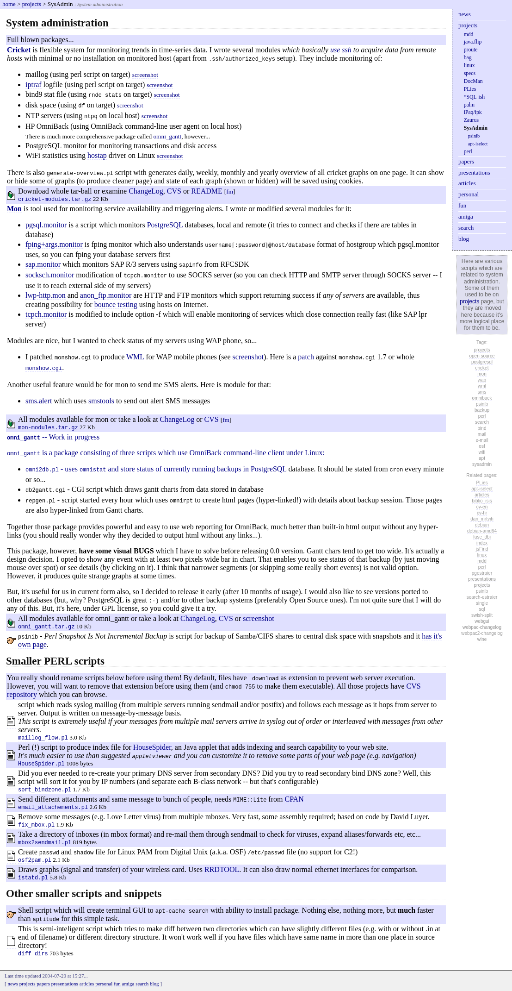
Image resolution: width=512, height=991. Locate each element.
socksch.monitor (49, 275)
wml (482, 386)
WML (135, 357)
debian (482, 524)
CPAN (293, 799)
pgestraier (482, 573)
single (482, 603)
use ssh (341, 50)
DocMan (473, 81)
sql (482, 609)
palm (469, 105)
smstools (101, 401)
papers (466, 161)
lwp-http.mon (45, 295)
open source (481, 355)
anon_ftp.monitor (106, 295)
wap (482, 380)
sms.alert (38, 401)
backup (482, 410)
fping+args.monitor (54, 244)
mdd (469, 34)
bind (482, 428)
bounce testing (115, 304)
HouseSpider (152, 747)
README (206, 191)
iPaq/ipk (473, 112)
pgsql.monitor (46, 225)
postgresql (482, 361)
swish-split (482, 615)
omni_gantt (167, 136)
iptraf (33, 84)
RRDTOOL (221, 869)
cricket (482, 367)
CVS (174, 191)
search (466, 227)
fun (462, 205)
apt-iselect (478, 143)
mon (481, 373)
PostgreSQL (165, 225)
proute (471, 50)
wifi (482, 452)
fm (229, 191)
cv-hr (482, 512)
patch (306, 357)
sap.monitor (43, 264)
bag (468, 58)
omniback (482, 398)
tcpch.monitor (46, 314)
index (481, 543)
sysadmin (482, 464)
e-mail (481, 440)
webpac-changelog (482, 627)
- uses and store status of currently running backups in (138, 469)
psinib (474, 135)
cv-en (481, 506)
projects (31, 3)
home (9, 3)
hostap (97, 155)
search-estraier (482, 597)
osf (482, 446)
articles (467, 183)
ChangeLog (146, 191)
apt (482, 458)
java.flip (473, 42)
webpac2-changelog (482, 633)
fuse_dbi (482, 536)
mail (482, 434)
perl (468, 152)
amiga (465, 216)
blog (463, 238)
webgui (482, 621)
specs (469, 73)
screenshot (145, 74)
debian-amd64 (482, 530)
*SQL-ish (474, 97)
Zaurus (471, 120)
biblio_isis (482, 500)
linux (469, 66)
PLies (470, 89)
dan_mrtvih (481, 518)
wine (482, 639)
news (464, 14)
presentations (474, 172)
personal (468, 194)
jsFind (482, 549)
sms (482, 392)
